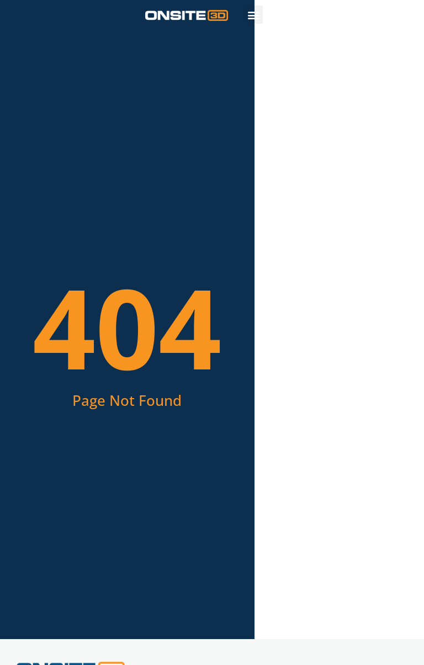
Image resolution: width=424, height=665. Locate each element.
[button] (254, 15)
